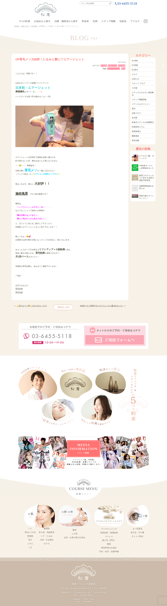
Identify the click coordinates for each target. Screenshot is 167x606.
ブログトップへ (63, 307)
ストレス (109, 536)
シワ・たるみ (46, 535)
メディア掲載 (108, 21)
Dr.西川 (135, 69)
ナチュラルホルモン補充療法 (143, 92)
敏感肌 (47, 528)
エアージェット (114, 69)
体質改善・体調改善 (109, 532)
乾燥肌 (30, 535)
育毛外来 (19, 289)
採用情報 (127, 558)
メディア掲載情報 (139, 98)
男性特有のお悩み (109, 547)
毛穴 (30, 539)
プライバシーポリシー (108, 558)
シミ (30, 528)
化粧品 (122, 21)
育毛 (123, 69)
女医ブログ (112, 66)
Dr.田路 (104, 66)
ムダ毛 (74, 533)
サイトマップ (88, 558)
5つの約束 (24, 21)
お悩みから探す (42, 21)
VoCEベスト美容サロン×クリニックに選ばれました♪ (101, 305)
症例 (95, 21)
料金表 (85, 21)
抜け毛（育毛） (109, 540)
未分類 (134, 116)
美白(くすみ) (30, 531)
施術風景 (21, 193)
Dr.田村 (135, 60)
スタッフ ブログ (138, 83)
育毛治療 (121, 66)
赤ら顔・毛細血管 (46, 531)
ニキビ (30, 543)
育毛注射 (19, 292)
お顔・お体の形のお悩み (74, 537)
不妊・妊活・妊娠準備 (109, 551)
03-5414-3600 (100, 592)
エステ (134, 74)
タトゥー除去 (137, 536)
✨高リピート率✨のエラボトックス (32, 305)
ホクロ (47, 543)
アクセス (135, 21)
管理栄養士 (136, 129)
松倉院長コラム (138, 125)
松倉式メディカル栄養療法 (143, 120)
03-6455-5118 (80, 592)
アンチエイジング (109, 528)
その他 (134, 87)
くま (30, 547)
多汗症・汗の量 (137, 532)
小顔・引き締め (46, 539)
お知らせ (135, 78)
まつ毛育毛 (137, 528)
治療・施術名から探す (66, 21)
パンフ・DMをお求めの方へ (66, 558)
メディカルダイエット (141, 103)
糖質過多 (135, 134)
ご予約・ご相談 (43, 558)
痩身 (74, 529)
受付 (133, 107)
